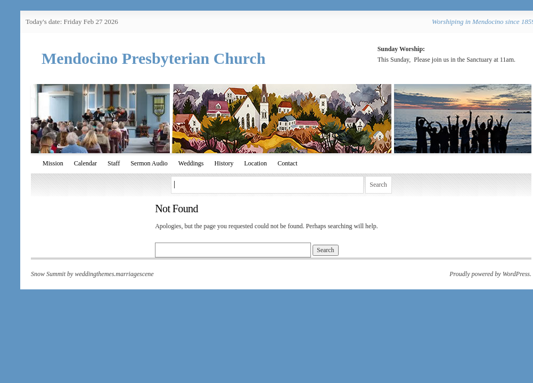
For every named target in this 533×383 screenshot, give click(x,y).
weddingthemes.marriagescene (114, 274)
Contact (287, 163)
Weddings (191, 163)
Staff (114, 163)
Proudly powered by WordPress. (490, 274)
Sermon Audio (149, 163)
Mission (53, 163)
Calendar (85, 163)
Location (255, 163)
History (224, 163)
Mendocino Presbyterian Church (154, 58)
